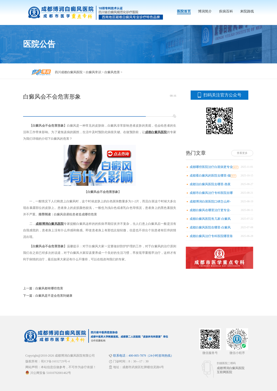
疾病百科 (226, 11)
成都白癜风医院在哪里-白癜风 (210, 227)
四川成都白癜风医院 (69, 72)
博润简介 (205, 11)
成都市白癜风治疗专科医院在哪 (211, 192)
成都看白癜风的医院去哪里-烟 (210, 175)
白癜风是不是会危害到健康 (53, 295)
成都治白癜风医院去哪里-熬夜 (210, 184)
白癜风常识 (93, 72)
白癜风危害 (112, 72)
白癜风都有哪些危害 (49, 288)
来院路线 (247, 11)
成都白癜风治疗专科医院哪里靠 (211, 236)
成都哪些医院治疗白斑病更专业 (211, 167)
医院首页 (184, 11)
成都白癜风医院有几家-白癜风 (210, 218)
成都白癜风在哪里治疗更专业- (210, 210)
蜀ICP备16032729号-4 (55, 361)
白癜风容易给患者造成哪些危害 (75, 214)
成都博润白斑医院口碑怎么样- (210, 201)
